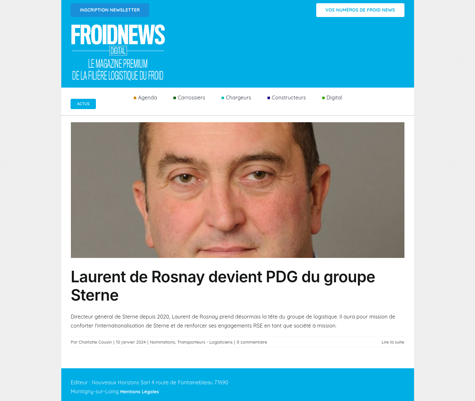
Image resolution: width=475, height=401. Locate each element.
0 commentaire (252, 342)
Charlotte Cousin (95, 342)
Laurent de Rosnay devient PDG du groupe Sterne (223, 286)
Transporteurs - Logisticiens (205, 342)
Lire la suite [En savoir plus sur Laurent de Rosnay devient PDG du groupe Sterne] (393, 342)
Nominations (162, 342)
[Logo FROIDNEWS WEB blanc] (119, 26)
